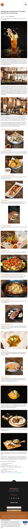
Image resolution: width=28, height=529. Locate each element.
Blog (7, 16)
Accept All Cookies (25, 522)
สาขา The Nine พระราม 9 (17, 87)
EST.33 (2, 87)
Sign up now (14, 510)
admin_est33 (11, 16)
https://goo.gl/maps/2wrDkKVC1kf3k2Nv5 (14, 467)
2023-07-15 (3, 16)
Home (2, 18)
